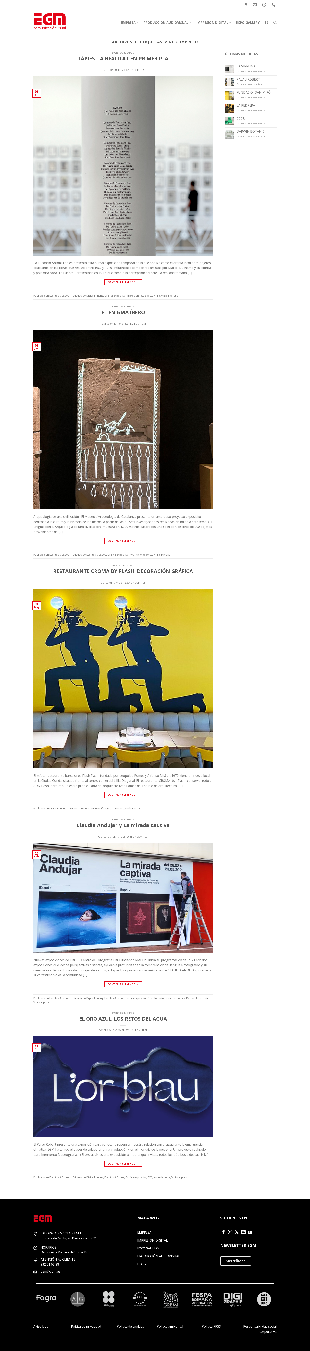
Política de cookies (130, 1326)
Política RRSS (211, 1326)
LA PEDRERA (246, 105)
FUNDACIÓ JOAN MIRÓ (254, 92)
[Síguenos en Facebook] (223, 1232)
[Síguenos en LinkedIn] (243, 1232)
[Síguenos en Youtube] (250, 1232)
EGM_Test (140, 69)
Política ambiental (170, 1326)
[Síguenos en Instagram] (230, 1232)
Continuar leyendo (123, 282)
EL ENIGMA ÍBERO (123, 312)
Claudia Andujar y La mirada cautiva (123, 825)
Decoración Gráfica (94, 808)
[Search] (275, 22)
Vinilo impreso (169, 295)
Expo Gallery (248, 22)
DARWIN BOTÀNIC (251, 131)
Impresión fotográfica (139, 295)
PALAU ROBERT (248, 79)
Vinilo (156, 295)
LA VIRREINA (246, 66)
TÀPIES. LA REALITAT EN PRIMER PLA (123, 58)
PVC (132, 554)
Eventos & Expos (123, 52)
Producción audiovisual (167, 22)
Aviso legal (41, 1326)
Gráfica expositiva (115, 295)
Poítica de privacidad (86, 1326)
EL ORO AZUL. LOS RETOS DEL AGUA (123, 1018)
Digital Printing (94, 295)
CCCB (241, 118)
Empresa (129, 22)
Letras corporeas (175, 998)
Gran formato (156, 998)
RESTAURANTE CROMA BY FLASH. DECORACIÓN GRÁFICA (123, 571)
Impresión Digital (213, 22)
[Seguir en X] (236, 1232)
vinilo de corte (144, 554)
